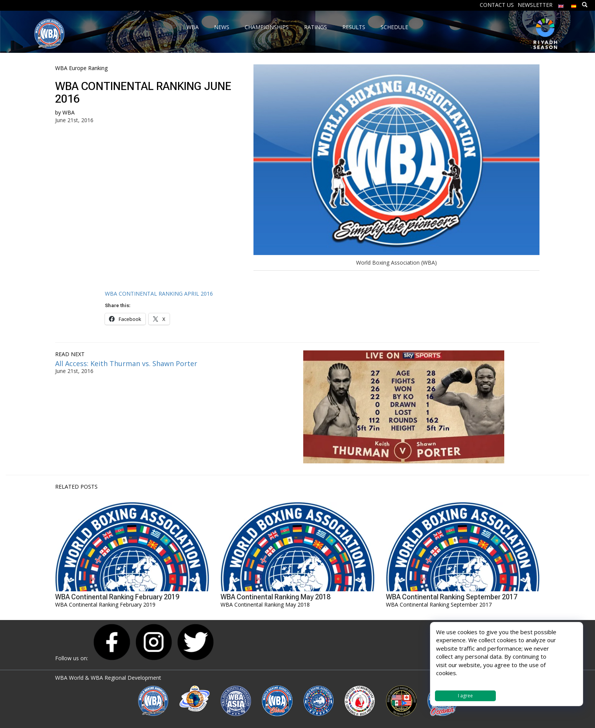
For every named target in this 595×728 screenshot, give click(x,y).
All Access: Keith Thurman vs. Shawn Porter (126, 363)
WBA (68, 112)
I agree (465, 695)
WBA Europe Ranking (81, 68)
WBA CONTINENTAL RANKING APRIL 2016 (159, 293)
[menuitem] (560, 4)
